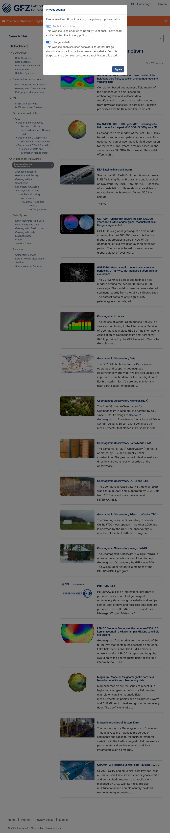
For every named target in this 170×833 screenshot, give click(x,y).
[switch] (48, 42)
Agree (118, 69)
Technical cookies (64, 26)
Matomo (102, 55)
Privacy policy (78, 35)
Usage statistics (62, 42)
